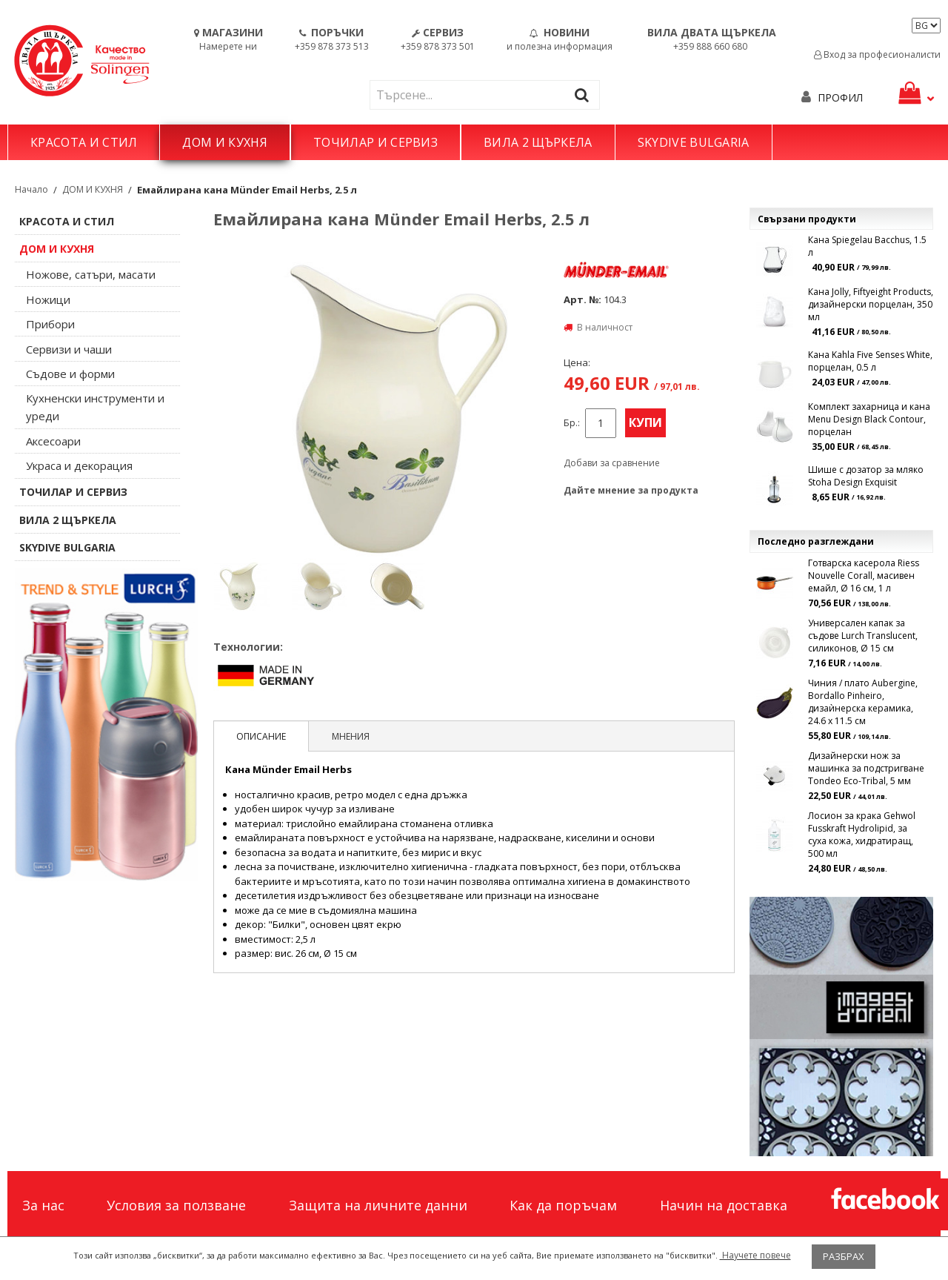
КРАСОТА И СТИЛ (83, 142)
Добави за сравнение (612, 463)
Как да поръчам (563, 1205)
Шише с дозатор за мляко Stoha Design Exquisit (866, 475)
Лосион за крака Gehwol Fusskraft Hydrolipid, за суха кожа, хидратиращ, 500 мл (861, 834)
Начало (31, 189)
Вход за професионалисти (877, 54)
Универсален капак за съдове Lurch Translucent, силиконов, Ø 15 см (863, 635)
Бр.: (572, 423)
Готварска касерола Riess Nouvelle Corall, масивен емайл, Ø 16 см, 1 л (863, 575)
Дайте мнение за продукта (631, 490)
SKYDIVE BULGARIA (694, 142)
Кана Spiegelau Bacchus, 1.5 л (867, 246)
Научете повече (755, 1255)
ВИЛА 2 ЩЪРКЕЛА (538, 142)
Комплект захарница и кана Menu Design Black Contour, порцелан (869, 419)
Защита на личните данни (378, 1205)
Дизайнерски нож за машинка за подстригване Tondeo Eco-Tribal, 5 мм (866, 768)
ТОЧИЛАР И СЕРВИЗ (375, 142)
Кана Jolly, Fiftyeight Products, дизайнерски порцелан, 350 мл (870, 304)
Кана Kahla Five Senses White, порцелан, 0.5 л (870, 361)
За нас (43, 1205)
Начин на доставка (723, 1205)
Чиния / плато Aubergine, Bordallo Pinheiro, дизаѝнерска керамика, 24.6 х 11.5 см (863, 702)
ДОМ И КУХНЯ (224, 142)
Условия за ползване (176, 1205)
